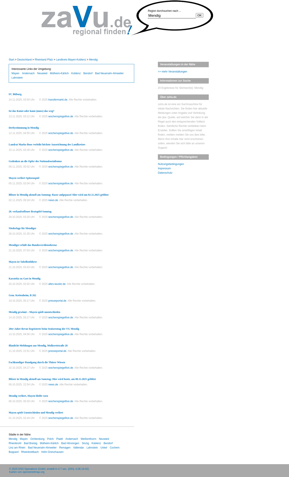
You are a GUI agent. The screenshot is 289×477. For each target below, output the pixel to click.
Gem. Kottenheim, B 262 (22, 295)
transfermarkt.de (57, 99)
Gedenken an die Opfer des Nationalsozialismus (35, 161)
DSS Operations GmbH (31, 468)
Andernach (28, 73)
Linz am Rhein (17, 447)
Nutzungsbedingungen (171, 164)
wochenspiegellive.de (60, 116)
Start (11, 59)
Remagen (64, 447)
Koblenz (76, 73)
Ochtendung (37, 438)
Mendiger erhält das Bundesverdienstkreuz (33, 245)
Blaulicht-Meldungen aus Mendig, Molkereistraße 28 (38, 345)
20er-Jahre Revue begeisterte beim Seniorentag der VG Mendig (44, 328)
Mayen (15, 73)
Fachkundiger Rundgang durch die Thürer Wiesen (37, 362)
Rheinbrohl (15, 443)
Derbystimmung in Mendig (24, 127)
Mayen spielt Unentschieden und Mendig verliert (36, 412)
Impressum (164, 168)
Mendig (93, 59)
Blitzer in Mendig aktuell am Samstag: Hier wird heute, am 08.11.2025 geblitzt (52, 379)
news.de (53, 200)
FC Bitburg (15, 94)
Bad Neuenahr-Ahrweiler (109, 73)
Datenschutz (165, 172)
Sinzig (85, 443)
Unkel (103, 447)
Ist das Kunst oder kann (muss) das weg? (31, 111)
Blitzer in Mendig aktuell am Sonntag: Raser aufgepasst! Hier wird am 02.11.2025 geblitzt (59, 194)
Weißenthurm (88, 438)
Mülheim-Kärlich (59, 73)
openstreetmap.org (33, 472)
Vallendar (78, 447)
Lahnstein (17, 77)
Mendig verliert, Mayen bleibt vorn (28, 395)
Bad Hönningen (70, 443)
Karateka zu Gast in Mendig (24, 278)
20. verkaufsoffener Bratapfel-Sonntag (30, 211)
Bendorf (87, 73)
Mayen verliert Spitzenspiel (24, 178)
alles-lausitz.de (56, 284)
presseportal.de (57, 300)
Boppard (13, 451)
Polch (50, 438)
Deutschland (24, 59)
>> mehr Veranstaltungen (172, 71)
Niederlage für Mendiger (22, 228)
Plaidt (59, 438)
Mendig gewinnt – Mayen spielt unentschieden (34, 312)
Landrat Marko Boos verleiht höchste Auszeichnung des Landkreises (47, 144)
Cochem (115, 447)
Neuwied (42, 73)
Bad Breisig (30, 443)
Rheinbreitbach (30, 451)
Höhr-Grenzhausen (52, 451)
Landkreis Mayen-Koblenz (71, 59)
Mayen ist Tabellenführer (23, 261)
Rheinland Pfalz (44, 59)
